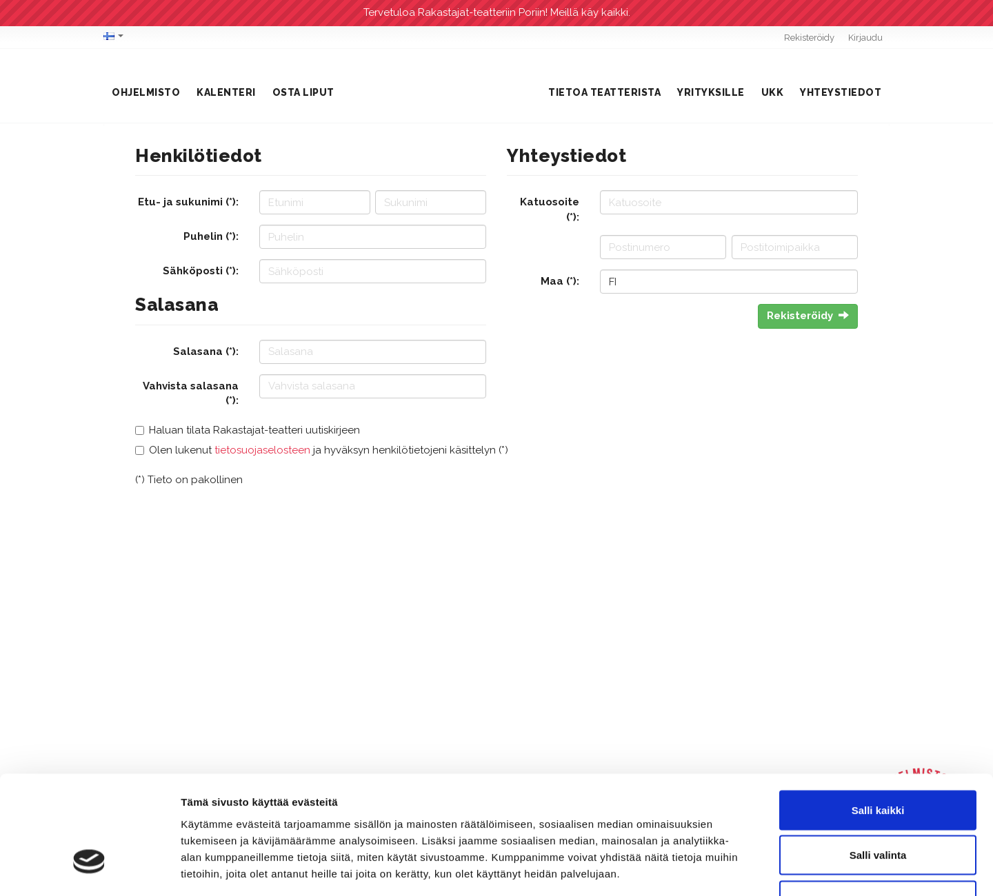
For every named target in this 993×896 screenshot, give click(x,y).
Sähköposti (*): (201, 271)
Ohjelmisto (146, 92)
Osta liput (303, 92)
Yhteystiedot (840, 92)
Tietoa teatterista (604, 92)
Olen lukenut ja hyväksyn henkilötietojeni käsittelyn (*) (328, 450)
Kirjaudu (865, 37)
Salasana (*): (206, 351)
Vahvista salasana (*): (191, 393)
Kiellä (878, 805)
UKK (772, 92)
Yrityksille (711, 92)
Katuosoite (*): (549, 209)
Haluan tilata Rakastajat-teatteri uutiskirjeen (254, 430)
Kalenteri (226, 92)
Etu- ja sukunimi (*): (188, 202)
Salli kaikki (878, 715)
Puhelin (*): (211, 236)
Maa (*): (560, 281)
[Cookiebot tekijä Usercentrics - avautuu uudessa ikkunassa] (89, 869)
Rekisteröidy (809, 37)
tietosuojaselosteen (262, 450)
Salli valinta (878, 760)
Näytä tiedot (738, 869)
